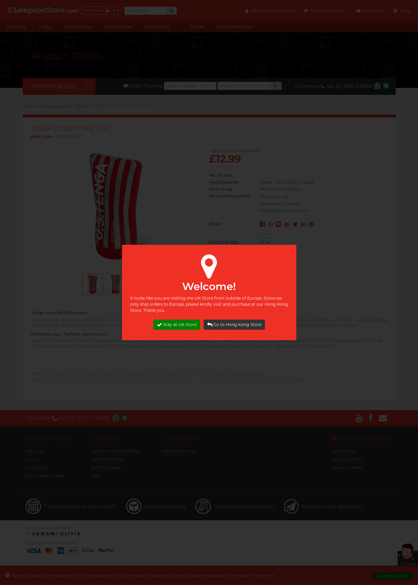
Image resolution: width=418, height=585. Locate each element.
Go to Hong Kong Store (234, 324)
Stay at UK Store (177, 324)
